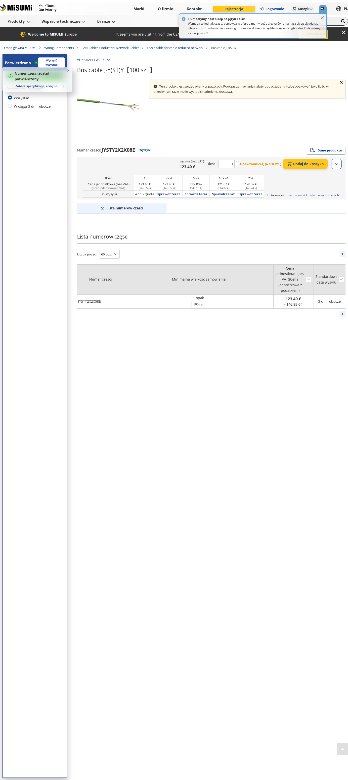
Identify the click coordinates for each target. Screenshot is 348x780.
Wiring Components (59, 48)
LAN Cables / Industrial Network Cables (110, 48)
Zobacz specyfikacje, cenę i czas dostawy (37, 86)
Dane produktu (326, 150)
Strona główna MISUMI (19, 48)
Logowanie (272, 8)
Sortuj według (308, 279)
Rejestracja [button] (233, 8)
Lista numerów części (124, 208)
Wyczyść (145, 150)
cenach (334, 195)
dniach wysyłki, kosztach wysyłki (307, 195)
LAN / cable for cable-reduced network (175, 48)
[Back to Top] (342, 749)
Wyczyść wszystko (51, 62)
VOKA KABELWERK (90, 59)
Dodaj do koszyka (305, 163)
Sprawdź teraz (168, 194)
